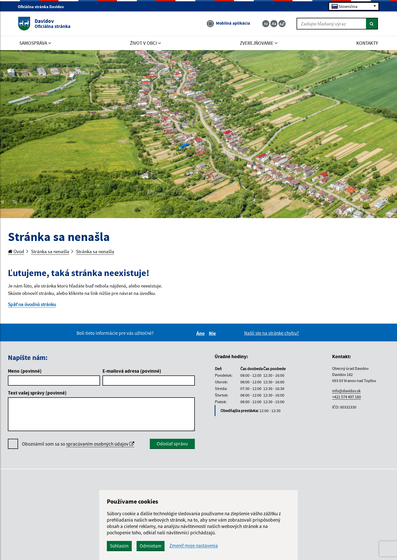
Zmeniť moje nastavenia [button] (193, 545)
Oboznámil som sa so (78, 444)
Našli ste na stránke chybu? (271, 333)
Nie (213, 333)
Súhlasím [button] (119, 546)
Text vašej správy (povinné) (37, 393)
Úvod (16, 251)
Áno (201, 333)
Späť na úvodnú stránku (32, 304)
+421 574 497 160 (346, 396)
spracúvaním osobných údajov (100, 444)
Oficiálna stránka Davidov (43, 6)
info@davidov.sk (346, 390)
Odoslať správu (172, 444)
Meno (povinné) (25, 371)
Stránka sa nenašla (50, 251)
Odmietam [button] (150, 546)
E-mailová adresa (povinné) (131, 371)
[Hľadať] (372, 23)
